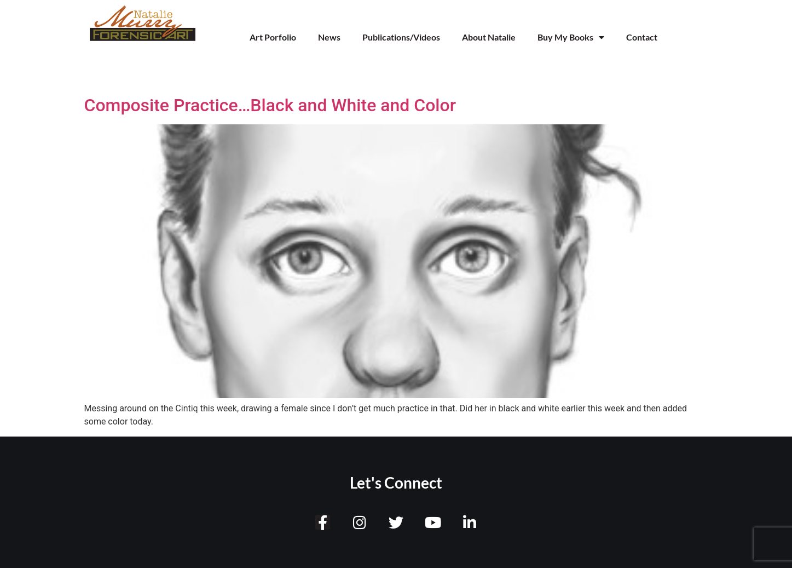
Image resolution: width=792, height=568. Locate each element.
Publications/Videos (401, 37)
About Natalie (489, 37)
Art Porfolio (273, 37)
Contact (641, 37)
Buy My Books (570, 37)
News (329, 37)
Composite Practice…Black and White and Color (270, 105)
